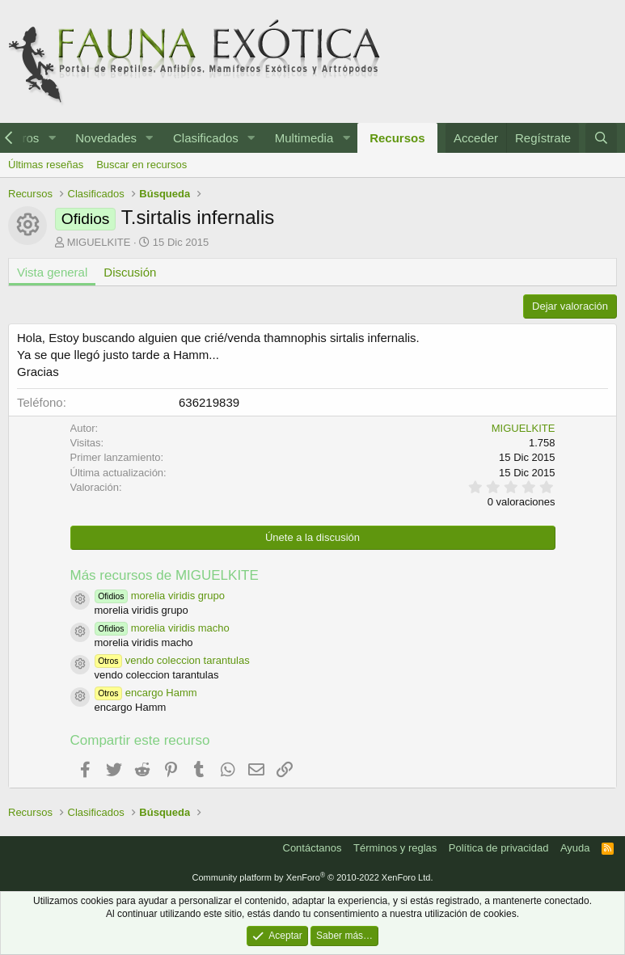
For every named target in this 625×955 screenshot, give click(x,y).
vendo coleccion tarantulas (172, 660)
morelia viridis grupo (160, 595)
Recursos (397, 138)
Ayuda (575, 848)
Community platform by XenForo (312, 877)
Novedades (106, 138)
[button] (51, 138)
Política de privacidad (499, 848)
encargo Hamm (146, 693)
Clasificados (206, 138)
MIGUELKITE (99, 242)
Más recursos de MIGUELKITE (164, 575)
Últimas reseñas (45, 164)
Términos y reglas (395, 848)
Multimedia (304, 138)
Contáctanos (312, 848)
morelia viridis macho (162, 628)
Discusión (129, 272)
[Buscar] (601, 138)
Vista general (52, 272)
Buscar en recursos (141, 164)
